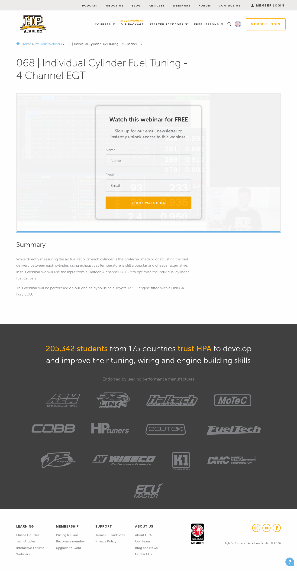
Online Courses (27, 535)
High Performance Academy (33, 24)
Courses (103, 24)
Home (26, 44)
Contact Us (230, 5)
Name (111, 150)
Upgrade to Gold (68, 548)
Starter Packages (167, 24)
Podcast (90, 5)
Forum (205, 5)
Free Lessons (207, 24)
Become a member (70, 541)
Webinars (182, 5)
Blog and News (146, 548)
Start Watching (149, 202)
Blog (136, 5)
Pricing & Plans (67, 535)
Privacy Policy (105, 541)
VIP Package (132, 23)
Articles (157, 5)
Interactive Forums (30, 548)
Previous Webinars (49, 44)
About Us (115, 5)
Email (110, 175)
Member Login (266, 24)
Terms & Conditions (110, 535)
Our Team (142, 541)
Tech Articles (26, 541)
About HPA (143, 535)
